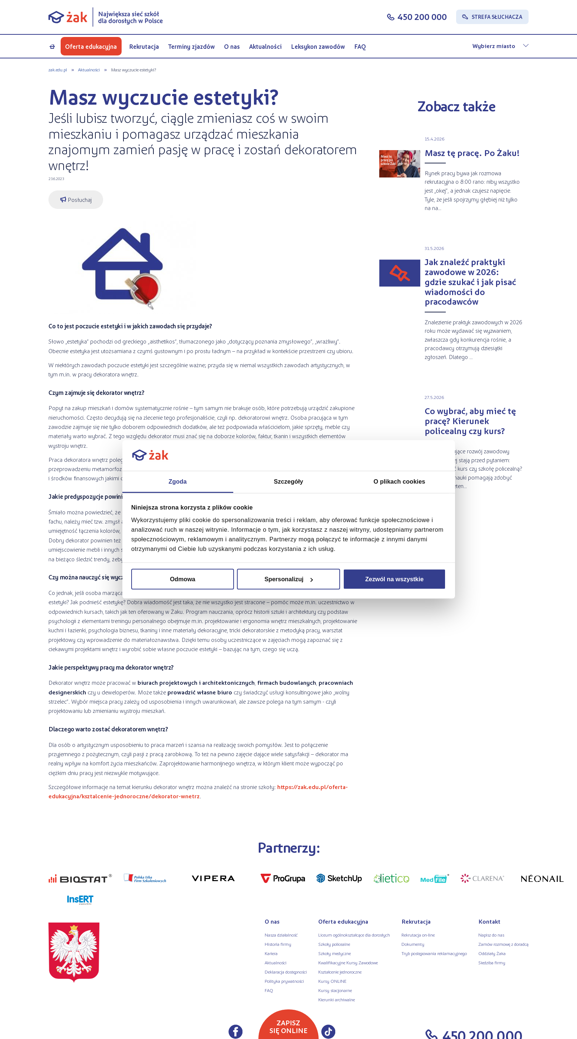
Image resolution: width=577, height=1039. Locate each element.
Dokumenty (412, 944)
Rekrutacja (144, 46)
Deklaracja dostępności (286, 972)
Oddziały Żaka (492, 953)
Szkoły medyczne (334, 953)
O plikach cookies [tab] (399, 481)
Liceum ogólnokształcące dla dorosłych (354, 935)
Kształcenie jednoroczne (340, 972)
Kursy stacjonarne (335, 990)
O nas (232, 46)
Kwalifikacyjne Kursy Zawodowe (348, 962)
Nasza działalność (281, 935)
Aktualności (265, 46)
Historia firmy (278, 944)
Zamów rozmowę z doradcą (503, 944)
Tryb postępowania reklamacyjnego (434, 953)
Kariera (271, 953)
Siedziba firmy (491, 962)
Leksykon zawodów (318, 46)
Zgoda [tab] (178, 481)
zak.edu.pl (57, 69)
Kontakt (489, 921)
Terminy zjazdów (191, 46)
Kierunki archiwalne (336, 999)
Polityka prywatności (284, 981)
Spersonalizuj (288, 579)
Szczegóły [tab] (288, 481)
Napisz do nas (491, 935)
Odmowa (183, 579)
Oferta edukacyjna (91, 46)
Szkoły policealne (334, 944)
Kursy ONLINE (332, 981)
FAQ (360, 46)
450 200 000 (422, 16)
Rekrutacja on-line (418, 935)
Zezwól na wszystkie (394, 579)
